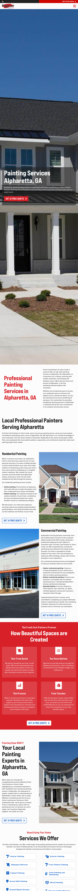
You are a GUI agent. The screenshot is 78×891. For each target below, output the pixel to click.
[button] (16, 198)
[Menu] (75, 6)
